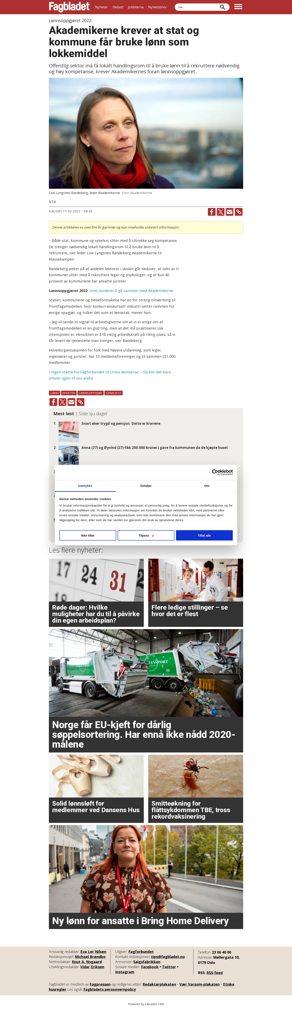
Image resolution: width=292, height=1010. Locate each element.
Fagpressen (100, 984)
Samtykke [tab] (85, 485)
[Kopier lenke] (239, 212)
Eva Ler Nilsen (93, 951)
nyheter (69, 393)
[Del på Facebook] (212, 212)
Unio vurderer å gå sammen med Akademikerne (131, 290)
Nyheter (101, 7)
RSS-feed (214, 972)
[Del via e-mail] (229, 212)
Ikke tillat (87, 535)
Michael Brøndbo (90, 956)
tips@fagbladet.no (168, 956)
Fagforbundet (141, 951)
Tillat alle (204, 535)
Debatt (118, 7)
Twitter (169, 966)
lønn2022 (113, 393)
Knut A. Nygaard (87, 961)
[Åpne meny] (238, 7)
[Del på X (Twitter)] (220, 212)
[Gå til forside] (69, 7)
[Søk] (222, 7)
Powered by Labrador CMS (146, 1004)
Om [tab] (206, 485)
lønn (54, 393)
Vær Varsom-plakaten (199, 984)
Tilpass (146, 535)
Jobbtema (136, 7)
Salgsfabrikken (146, 961)
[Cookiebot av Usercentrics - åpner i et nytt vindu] (215, 472)
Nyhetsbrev (157, 7)
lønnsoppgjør (90, 393)
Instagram (124, 971)
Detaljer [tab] (146, 485)
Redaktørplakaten (159, 984)
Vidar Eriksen (92, 966)
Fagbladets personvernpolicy (109, 989)
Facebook (150, 966)
